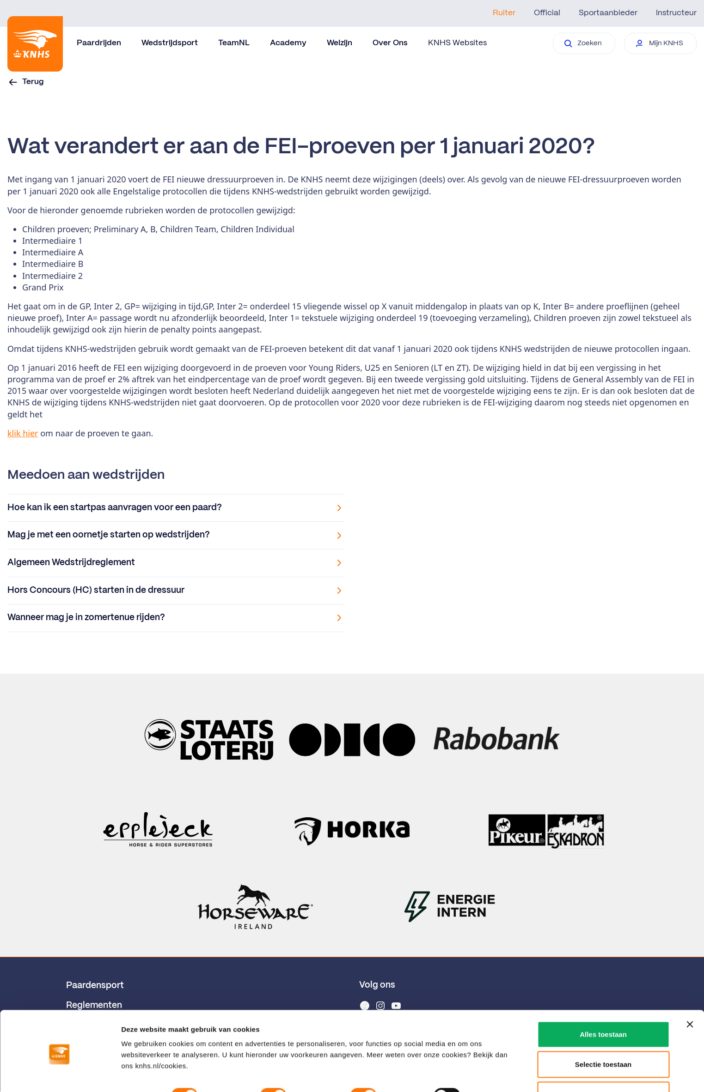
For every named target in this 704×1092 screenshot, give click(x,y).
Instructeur (676, 13)
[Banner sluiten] (689, 988)
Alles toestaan (603, 998)
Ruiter (504, 13)
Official (547, 13)
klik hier (22, 433)
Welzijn (339, 43)
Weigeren (603, 1059)
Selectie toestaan (603, 1029)
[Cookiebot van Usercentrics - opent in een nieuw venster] (59, 1074)
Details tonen (143, 1074)
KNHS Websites (457, 43)
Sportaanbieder (608, 13)
